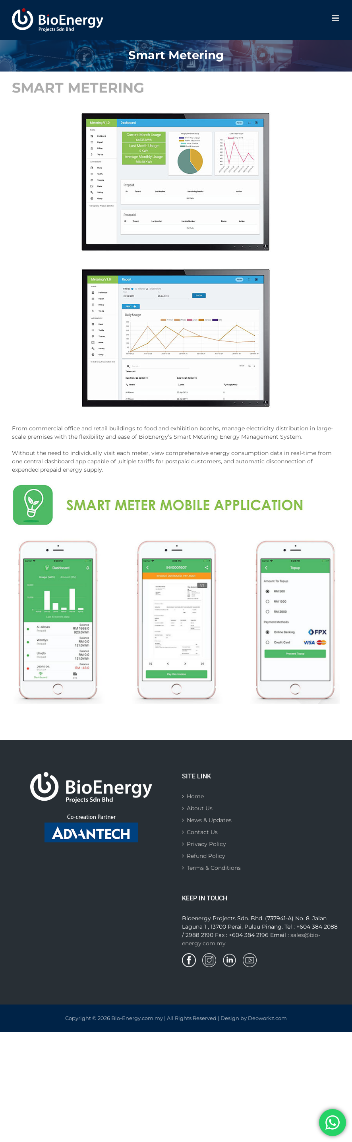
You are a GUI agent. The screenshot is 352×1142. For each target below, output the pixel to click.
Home (195, 796)
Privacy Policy (206, 844)
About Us (200, 808)
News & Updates (209, 820)
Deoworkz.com (267, 1018)
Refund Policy (206, 855)
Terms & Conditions (214, 867)
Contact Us (202, 832)
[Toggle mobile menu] (336, 18)
